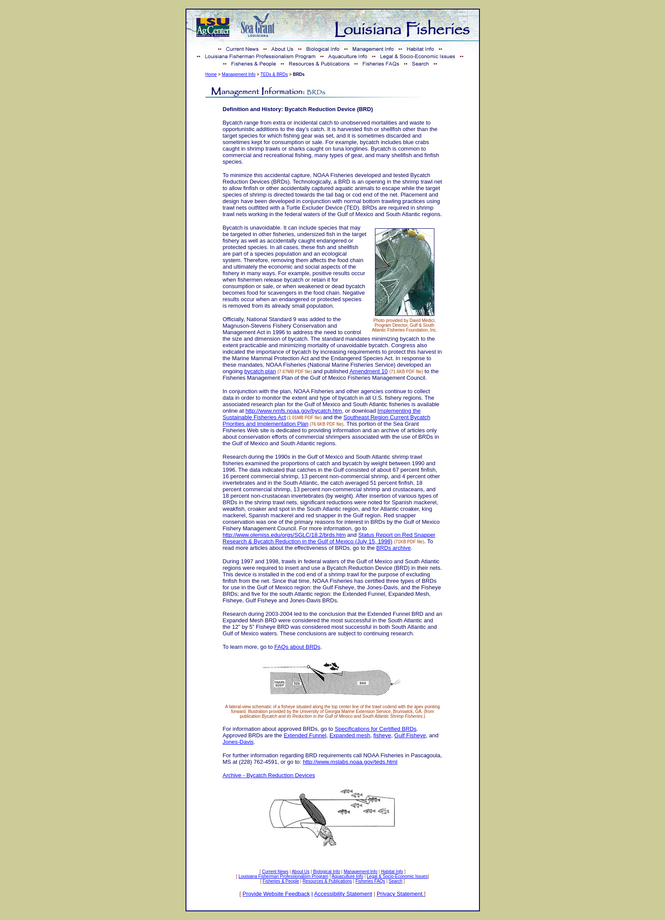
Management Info (239, 74)
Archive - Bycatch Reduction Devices (269, 775)
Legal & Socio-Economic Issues (397, 876)
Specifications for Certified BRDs (376, 729)
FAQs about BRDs (297, 647)
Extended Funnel (305, 735)
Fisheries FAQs (370, 881)
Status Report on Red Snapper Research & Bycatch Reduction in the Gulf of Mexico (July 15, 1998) (329, 538)
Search (396, 881)
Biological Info (326, 871)
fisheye (382, 735)
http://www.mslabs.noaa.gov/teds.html (350, 762)
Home (211, 74)
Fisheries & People (281, 881)
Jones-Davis (238, 742)
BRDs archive (393, 548)
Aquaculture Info (347, 876)
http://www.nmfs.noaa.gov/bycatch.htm (293, 410)
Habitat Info (392, 871)
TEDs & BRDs (274, 74)
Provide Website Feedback (276, 893)
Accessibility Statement (343, 893)
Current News (275, 871)
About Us (301, 871)
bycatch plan (260, 371)
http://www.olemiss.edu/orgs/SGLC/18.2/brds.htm (284, 535)
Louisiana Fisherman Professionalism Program (283, 876)
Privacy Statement (400, 893)
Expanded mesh (349, 735)
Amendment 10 (368, 371)
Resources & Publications (327, 881)
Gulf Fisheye (410, 735)
